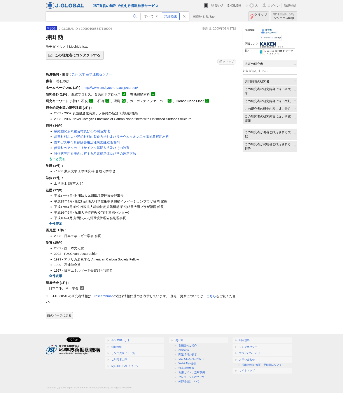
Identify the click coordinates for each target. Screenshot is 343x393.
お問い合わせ (247, 359)
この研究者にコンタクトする (78, 56)
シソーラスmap (284, 16)
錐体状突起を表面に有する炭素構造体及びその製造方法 (95, 153)
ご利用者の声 (119, 359)
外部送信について (189, 381)
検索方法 (183, 349)
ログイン (274, 5)
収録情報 (116, 346)
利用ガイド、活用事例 (191, 372)
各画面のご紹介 (187, 345)
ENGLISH (234, 5)
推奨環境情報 (186, 368)
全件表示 (55, 223)
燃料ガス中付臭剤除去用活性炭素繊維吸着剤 (87, 142)
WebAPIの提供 (187, 363)
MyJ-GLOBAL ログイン (125, 366)
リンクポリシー (248, 346)
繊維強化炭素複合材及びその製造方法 (82, 131)
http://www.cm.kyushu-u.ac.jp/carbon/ (111, 87)
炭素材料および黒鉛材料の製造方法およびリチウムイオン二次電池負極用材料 (111, 136)
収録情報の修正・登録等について (262, 364)
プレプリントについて (191, 377)
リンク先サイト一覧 (123, 353)
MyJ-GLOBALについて (191, 358)
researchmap (104, 296)
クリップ (260, 16)
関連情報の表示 (187, 354)
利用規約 (244, 340)
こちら (211, 296)
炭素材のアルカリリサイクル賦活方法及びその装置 (92, 148)
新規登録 (290, 5)
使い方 (219, 5)
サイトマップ (247, 370)
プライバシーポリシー (252, 353)
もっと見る (57, 159)
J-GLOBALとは (120, 340)
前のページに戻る (59, 315)
